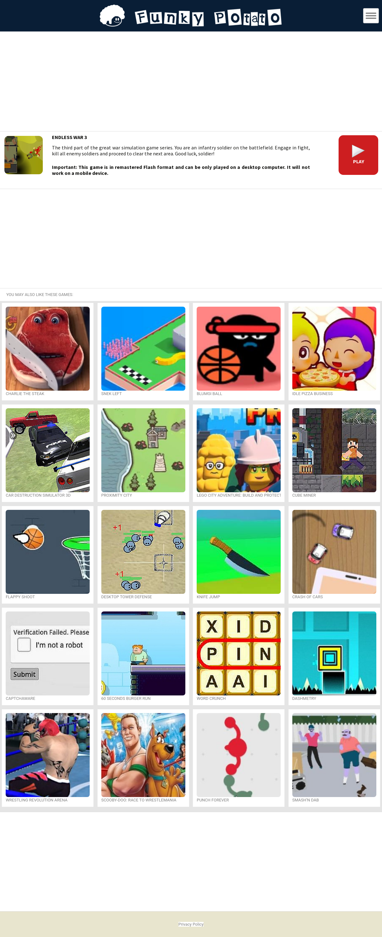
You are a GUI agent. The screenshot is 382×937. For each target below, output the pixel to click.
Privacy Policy (191, 924)
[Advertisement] (191, 82)
